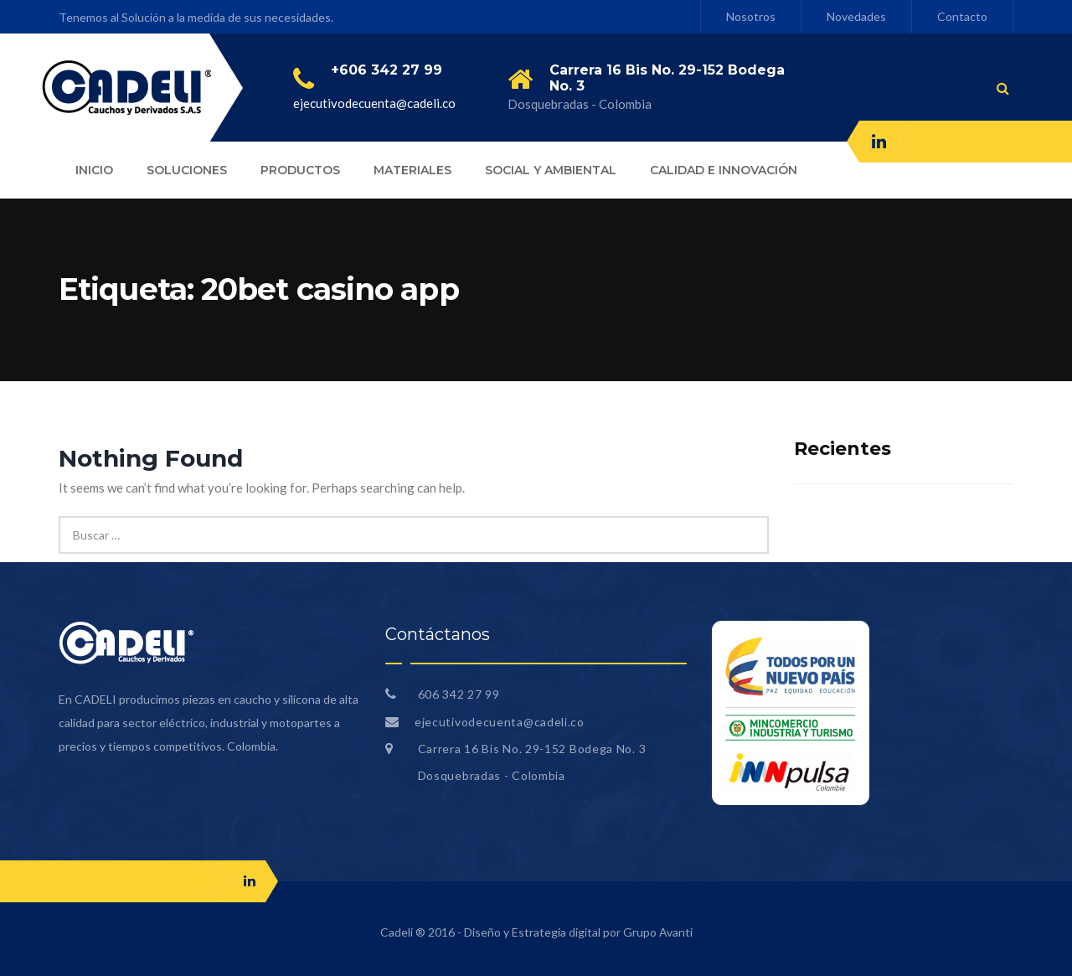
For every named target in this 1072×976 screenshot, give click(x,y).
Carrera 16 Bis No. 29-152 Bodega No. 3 (532, 748)
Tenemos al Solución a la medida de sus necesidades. (196, 17)
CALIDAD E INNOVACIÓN (723, 170)
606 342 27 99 (457, 694)
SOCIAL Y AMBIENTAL (550, 170)
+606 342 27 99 (386, 70)
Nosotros (751, 16)
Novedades (856, 16)
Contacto (962, 16)
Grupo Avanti (658, 932)
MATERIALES (412, 170)
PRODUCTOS (300, 170)
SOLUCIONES (187, 170)
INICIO (94, 170)
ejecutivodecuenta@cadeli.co (374, 103)
